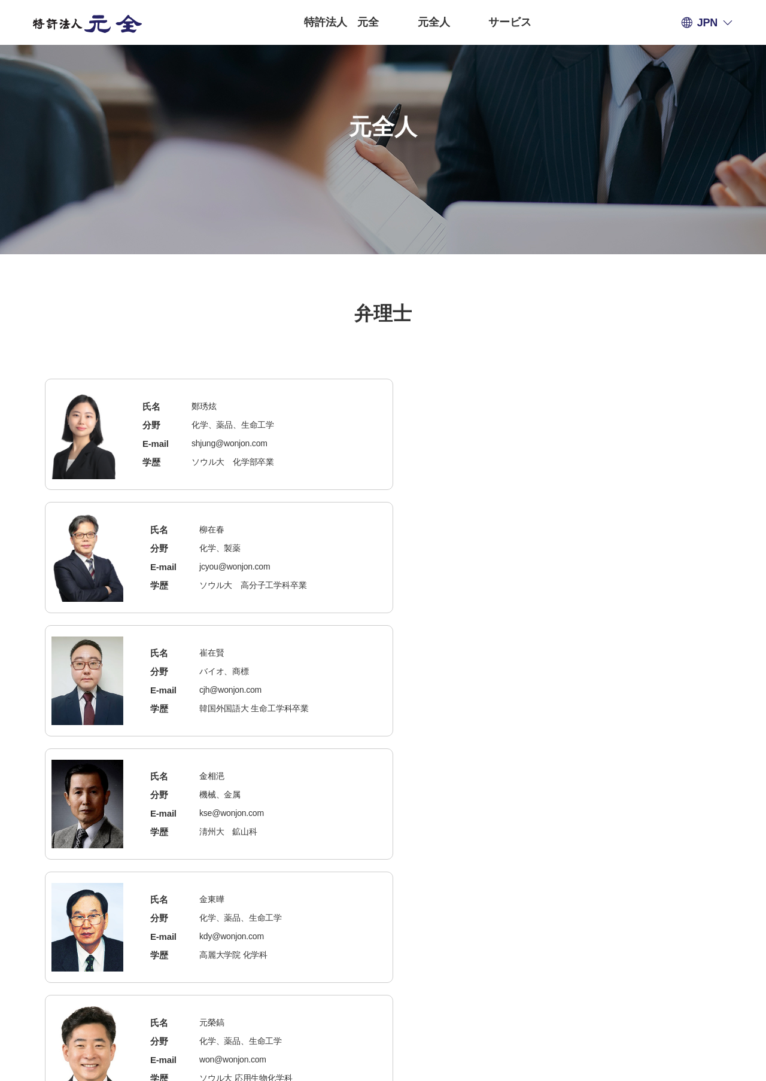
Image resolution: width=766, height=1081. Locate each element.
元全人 (433, 22)
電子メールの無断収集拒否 (386, 984)
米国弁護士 (416, 170)
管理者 (481, 984)
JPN (707, 22)
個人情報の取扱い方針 (259, 984)
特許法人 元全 (341, 22)
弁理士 (338, 170)
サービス (509, 22)
